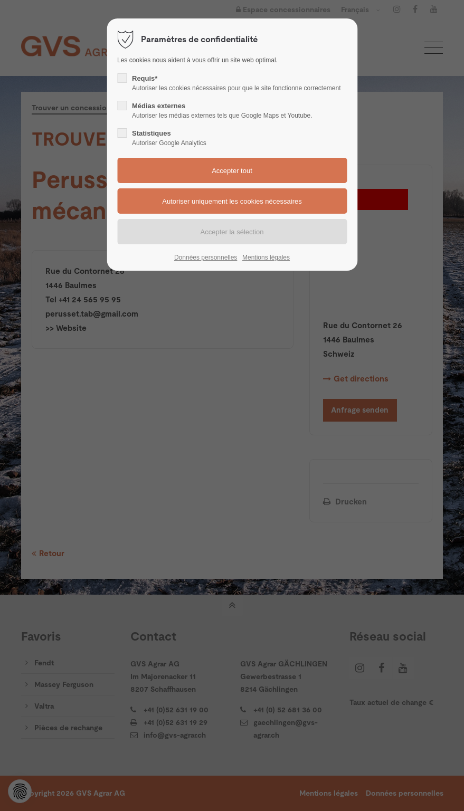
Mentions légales (266, 257)
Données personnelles (205, 257)
